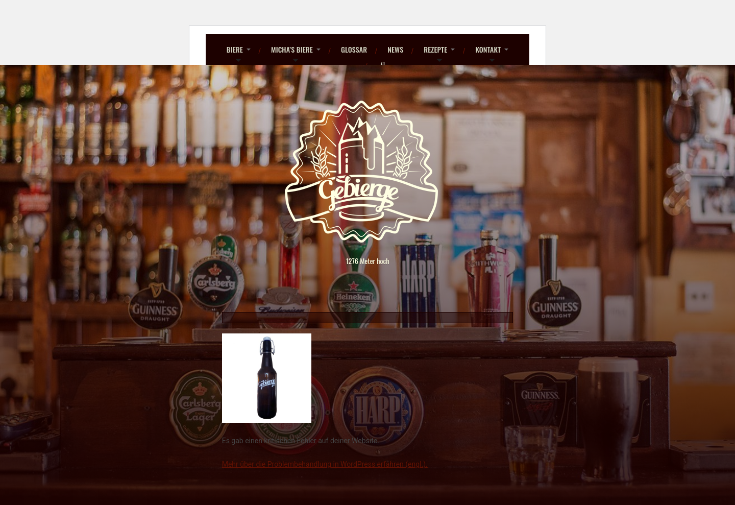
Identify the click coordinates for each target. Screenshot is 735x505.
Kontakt (488, 49)
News (395, 49)
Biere (235, 49)
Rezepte (435, 49)
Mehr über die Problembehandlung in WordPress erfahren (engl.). (325, 464)
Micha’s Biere (292, 49)
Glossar (354, 49)
